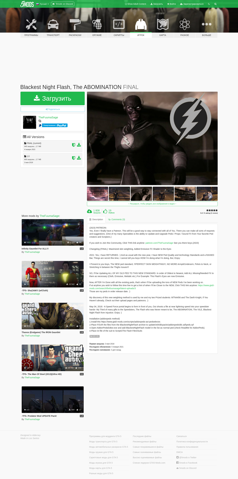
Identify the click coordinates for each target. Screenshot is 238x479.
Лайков (112, 213)
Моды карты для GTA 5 (100, 468)
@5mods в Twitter (186, 457)
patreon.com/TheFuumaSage (159, 243)
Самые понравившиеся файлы (148, 447)
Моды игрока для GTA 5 (101, 463)
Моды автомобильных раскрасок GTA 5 (108, 447)
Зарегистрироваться (191, 4)
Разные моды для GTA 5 (101, 473)
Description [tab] (96, 219)
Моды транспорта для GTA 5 (103, 441)
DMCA (179, 452)
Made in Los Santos (29, 438)
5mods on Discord (186, 468)
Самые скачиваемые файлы (147, 452)
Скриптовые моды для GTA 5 (103, 457)
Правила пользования (187, 447)
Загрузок (97, 213)
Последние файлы (142, 436)
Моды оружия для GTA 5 (101, 452)
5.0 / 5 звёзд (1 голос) (209, 213)
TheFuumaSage (48, 117)
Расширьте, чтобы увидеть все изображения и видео (152, 204)
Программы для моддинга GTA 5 (105, 436)
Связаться (181, 436)
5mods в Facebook (186, 462)
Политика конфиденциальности (192, 441)
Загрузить (157, 4)
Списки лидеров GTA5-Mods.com (149, 463)
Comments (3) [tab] (116, 219)
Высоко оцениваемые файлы (147, 457)
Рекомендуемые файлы (144, 441)
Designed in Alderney (30, 435)
